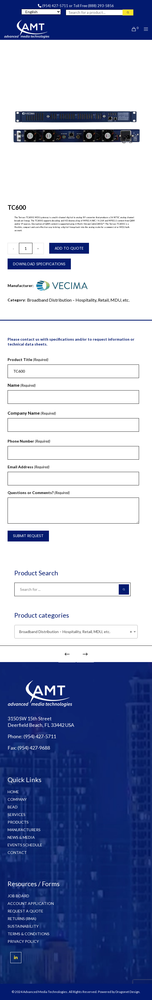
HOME (13, 791)
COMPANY (17, 799)
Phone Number (29, 441)
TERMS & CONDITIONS (28, 933)
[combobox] (75, 631)
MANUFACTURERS (24, 829)
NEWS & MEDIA (21, 837)
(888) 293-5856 (101, 6)
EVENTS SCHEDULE (25, 845)
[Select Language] (41, 12)
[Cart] (132, 29)
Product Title (28, 359)
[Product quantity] (25, 248)
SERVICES (16, 814)
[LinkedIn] (15, 957)
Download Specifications (39, 264)
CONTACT (17, 852)
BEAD (13, 807)
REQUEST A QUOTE (25, 911)
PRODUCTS (18, 822)
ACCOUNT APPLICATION (31, 903)
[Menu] (144, 29)
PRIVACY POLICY (23, 941)
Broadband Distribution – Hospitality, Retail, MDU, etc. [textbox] (74, 632)
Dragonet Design (127, 992)
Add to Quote (69, 248)
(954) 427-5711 (55, 6)
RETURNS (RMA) (22, 918)
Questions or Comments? (39, 492)
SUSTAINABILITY (23, 926)
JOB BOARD (18, 895)
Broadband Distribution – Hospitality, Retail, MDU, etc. (78, 299)
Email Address (28, 467)
